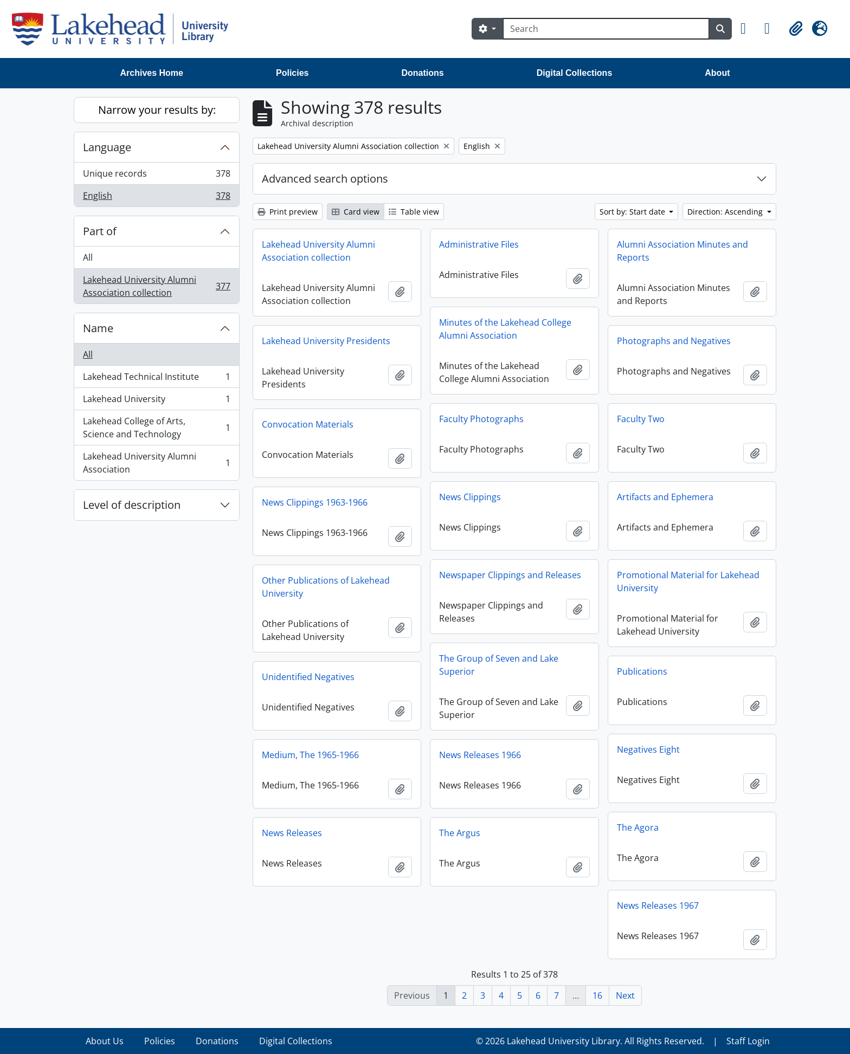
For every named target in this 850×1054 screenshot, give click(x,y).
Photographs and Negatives (674, 341)
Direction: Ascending (726, 211)
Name (98, 328)
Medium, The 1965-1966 (310, 755)
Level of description (132, 504)
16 (597, 995)
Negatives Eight (648, 749)
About (717, 72)
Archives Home (152, 72)
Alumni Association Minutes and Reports (682, 250)
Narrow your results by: (157, 109)
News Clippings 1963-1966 (315, 502)
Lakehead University (156, 401)
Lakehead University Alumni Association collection (156, 286)
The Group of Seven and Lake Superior (498, 664)
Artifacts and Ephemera (665, 497)
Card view (355, 211)
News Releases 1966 (480, 755)
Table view (414, 211)
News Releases (292, 833)
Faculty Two (641, 419)
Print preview (287, 211)
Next (625, 995)
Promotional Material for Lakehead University (688, 581)
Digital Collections (575, 72)
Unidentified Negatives (308, 677)
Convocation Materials (307, 424)
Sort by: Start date (633, 211)
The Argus (459, 833)
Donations (422, 72)
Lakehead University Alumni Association (156, 462)
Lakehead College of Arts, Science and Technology (156, 427)
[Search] (606, 29)
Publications (642, 671)
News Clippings (470, 497)
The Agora (638, 827)
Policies (292, 72)
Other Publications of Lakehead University (326, 586)
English (156, 197)
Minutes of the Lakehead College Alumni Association (505, 328)
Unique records (156, 176)
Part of (100, 231)
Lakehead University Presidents (326, 341)
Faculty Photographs (481, 419)
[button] (748, 29)
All (88, 257)
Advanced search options (325, 178)
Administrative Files (479, 244)
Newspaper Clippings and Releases (510, 575)
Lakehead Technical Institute (156, 379)
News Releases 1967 (658, 905)
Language (107, 147)
